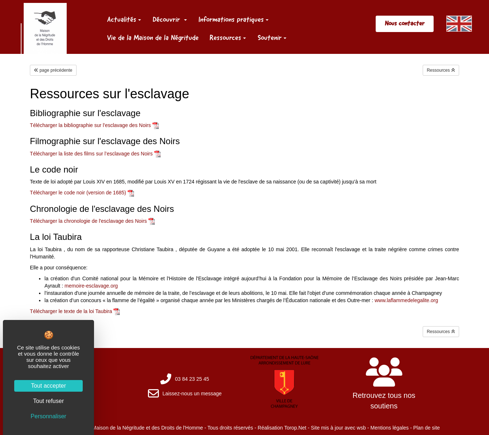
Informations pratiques (234, 19)
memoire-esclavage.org (91, 286)
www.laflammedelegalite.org (406, 300)
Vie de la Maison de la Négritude (153, 37)
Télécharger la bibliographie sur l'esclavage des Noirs (90, 125)
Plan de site (426, 428)
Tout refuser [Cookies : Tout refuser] (48, 401)
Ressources (228, 37)
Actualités (124, 19)
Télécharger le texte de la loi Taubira (71, 311)
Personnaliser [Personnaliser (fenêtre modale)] (48, 416)
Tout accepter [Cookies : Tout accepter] (48, 386)
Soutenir (272, 37)
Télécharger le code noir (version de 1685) (78, 192)
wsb (361, 428)
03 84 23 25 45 (192, 379)
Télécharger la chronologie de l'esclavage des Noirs (88, 221)
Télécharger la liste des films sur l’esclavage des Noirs (91, 154)
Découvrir (170, 19)
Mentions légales (389, 428)
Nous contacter (405, 23)
